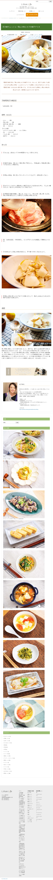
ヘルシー (36, 34)
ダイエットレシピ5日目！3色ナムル (10, 578)
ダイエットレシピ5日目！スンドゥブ (10, 608)
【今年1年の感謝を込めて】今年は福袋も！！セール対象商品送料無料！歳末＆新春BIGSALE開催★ (22, 829)
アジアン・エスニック (8, 758)
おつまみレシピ (7, 742)
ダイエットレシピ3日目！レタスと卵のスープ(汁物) (13, 728)
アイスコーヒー (39, 805)
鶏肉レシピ (6, 755)
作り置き (41, 34)
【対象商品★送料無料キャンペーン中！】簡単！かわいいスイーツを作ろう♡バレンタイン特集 (22, 838)
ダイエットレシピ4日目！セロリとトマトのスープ (13, 638)
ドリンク (6, 766)
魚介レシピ (6, 764)
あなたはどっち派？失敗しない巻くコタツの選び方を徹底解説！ (22, 860)
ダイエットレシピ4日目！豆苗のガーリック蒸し (12, 668)
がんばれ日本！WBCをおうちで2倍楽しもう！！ (22, 867)
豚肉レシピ (6, 760)
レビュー (6, 762)
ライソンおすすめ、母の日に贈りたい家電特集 (22, 871)
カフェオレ (38, 807)
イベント (6, 751)
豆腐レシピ (6, 738)
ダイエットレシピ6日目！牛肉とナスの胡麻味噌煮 (13, 518)
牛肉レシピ (6, 768)
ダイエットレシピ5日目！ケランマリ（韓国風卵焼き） (14, 548)
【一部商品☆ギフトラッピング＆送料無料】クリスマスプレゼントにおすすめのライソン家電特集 (22, 819)
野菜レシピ (6, 773)
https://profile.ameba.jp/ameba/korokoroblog (28, 409)
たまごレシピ (6, 736)
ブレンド (37, 802)
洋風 (5, 747)
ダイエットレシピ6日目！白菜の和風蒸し (11, 488)
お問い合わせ (21, 864)
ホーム (20, 790)
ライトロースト (39, 812)
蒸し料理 (25, 34)
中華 (5, 749)
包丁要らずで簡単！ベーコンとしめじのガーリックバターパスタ (16, 458)
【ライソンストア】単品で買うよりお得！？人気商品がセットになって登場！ (22, 811)
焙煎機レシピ (32, 11)
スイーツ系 (6, 753)
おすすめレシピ (7, 771)
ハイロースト (38, 814)
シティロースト (39, 797)
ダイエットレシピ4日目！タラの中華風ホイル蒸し (13, 698)
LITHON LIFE (4, 878)
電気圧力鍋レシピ (21, 11)
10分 (16, 34)
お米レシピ (6, 740)
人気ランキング (30, 818)
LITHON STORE (33, 14)
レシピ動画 (30, 819)
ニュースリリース (20, 14)
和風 (5, 745)
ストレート (38, 804)
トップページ (11, 11)
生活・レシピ (41, 11)
